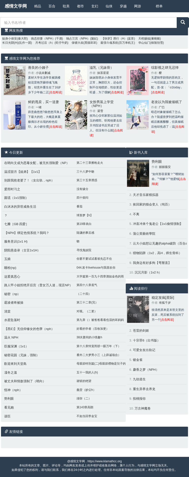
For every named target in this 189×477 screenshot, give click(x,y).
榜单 (159, 6)
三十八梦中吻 (85, 171)
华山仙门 (144, 42)
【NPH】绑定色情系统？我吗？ (26, 233)
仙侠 (109, 6)
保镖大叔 (77, 42)
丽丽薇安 (165, 167)
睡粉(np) (10, 268)
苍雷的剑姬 (141, 330)
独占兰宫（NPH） (78, 38)
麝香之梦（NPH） (146, 369)
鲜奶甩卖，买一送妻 (43, 102)
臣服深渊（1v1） (16, 346)
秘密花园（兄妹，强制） (21, 355)
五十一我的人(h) (87, 372)
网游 (137, 6)
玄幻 (94, 6)
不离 (136, 214)
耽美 (66, 6)
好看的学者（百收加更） (93, 328)
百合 (51, 6)
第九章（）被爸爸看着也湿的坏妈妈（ (102, 320)
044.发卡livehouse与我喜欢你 (96, 267)
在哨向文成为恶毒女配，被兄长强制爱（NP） (36, 163)
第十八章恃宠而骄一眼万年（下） (99, 346)
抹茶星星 (103, 73)
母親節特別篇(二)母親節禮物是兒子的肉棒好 (106, 363)
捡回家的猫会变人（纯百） (152, 204)
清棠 (7, 311)
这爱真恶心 (12, 276)
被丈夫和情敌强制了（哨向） (25, 381)
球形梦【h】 (85, 215)
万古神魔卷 (143, 408)
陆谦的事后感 (85, 232)
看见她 (9, 407)
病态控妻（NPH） (43, 38)
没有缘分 (82, 189)
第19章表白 (84, 224)
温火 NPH (11, 337)
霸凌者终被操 (13, 302)
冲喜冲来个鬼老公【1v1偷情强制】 (158, 224)
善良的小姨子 (38, 67)
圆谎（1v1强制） (16, 198)
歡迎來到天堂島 (15, 364)
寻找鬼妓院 (84, 250)
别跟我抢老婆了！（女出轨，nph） (29, 180)
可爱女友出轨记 (144, 350)
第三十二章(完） (87, 302)
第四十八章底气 (87, 285)
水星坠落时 (12, 320)
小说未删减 (43, 73)
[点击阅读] (55, 92)
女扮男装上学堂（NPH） (102, 104)
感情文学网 (16, 6)
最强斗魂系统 (109, 42)
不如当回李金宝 (87, 416)
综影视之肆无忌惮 (165, 67)
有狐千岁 (165, 302)
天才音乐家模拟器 (145, 195)
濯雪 (100, 111)
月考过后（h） (45, 42)
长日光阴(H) (10, 42)
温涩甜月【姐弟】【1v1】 (22, 172)
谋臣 (7, 416)
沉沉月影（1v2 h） (148, 272)
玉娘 (7, 259)
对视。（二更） (87, 311)
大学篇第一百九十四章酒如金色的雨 (100, 276)
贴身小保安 (9, 38)
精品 (37, 6)
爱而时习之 (12, 189)
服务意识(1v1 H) (16, 241)
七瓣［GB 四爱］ (16, 224)
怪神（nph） (13, 390)
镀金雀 (137, 360)
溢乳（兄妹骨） (102, 67)
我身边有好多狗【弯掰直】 (152, 263)
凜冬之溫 (10, 372)
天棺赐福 (144, 38)
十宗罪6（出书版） (146, 340)
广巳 (162, 107)
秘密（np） (12, 294)
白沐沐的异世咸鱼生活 (20, 206)
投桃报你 (139, 398)
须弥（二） (84, 398)
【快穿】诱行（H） (114, 38)
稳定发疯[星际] (163, 298)
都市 (80, 6)
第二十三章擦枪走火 (90, 162)
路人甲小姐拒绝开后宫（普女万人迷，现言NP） (38, 285)
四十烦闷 (82, 197)
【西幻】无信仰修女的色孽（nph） (29, 329)
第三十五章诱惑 (87, 180)
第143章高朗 (85, 407)
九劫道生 (139, 379)
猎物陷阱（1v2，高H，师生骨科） (157, 253)
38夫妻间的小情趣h (89, 337)
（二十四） (84, 294)
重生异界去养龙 (144, 389)
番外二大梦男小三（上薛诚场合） (99, 355)
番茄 (79, 206)
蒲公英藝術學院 (144, 233)
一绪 (39, 107)
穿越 (123, 6)
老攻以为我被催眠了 (166, 102)
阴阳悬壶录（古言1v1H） (22, 250)
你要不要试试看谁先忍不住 (94, 258)
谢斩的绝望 (84, 381)
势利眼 (9, 398)
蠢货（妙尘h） (86, 390)
